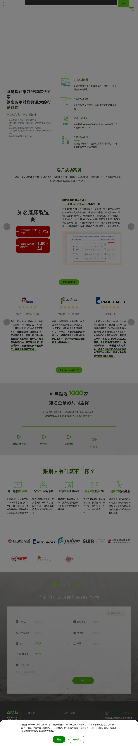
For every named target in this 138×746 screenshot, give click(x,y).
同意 (59, 739)
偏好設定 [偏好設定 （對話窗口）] (77, 739)
